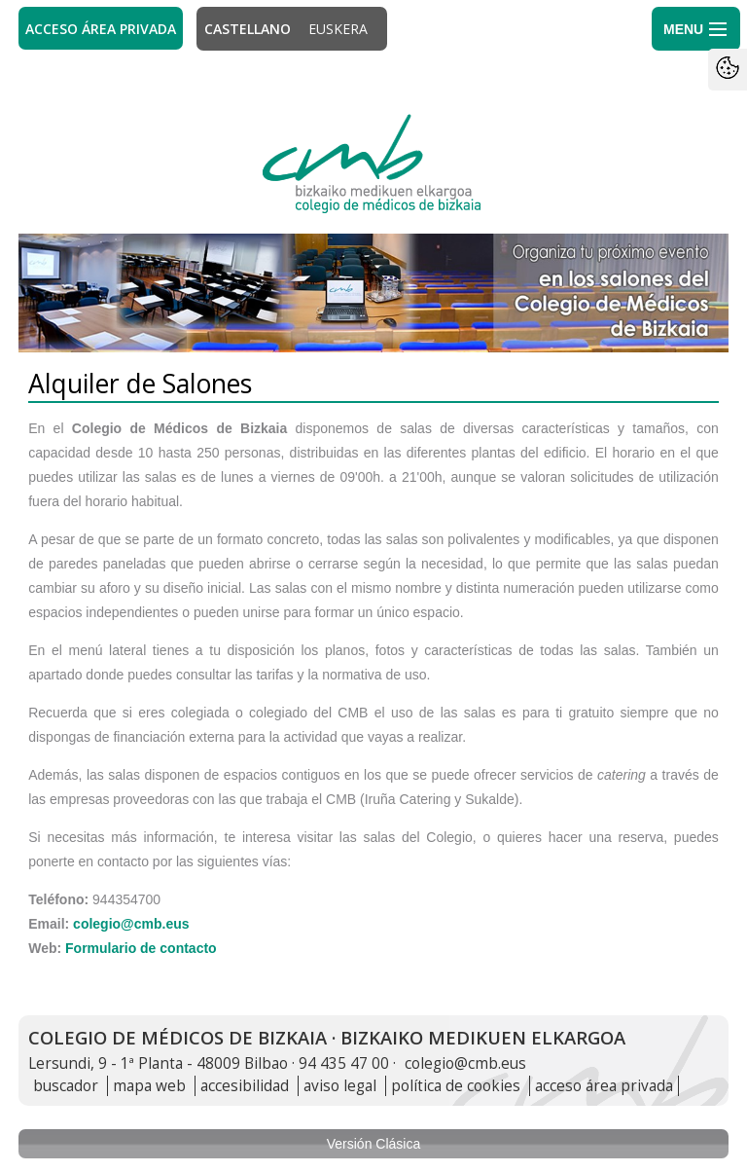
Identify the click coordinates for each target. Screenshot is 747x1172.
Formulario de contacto (141, 948)
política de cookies (455, 1086)
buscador (65, 1086)
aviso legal (339, 1086)
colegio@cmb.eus (131, 924)
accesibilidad (244, 1086)
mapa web (149, 1086)
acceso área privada (604, 1086)
